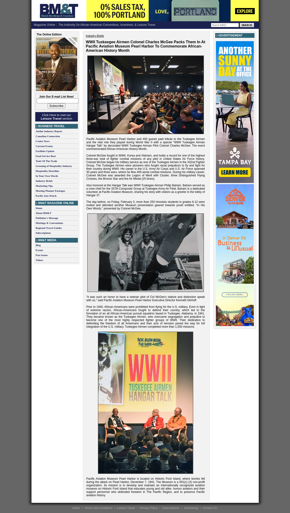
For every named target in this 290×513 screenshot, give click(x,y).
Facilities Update (45, 151)
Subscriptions (43, 232)
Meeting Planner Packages (50, 190)
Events (39, 250)
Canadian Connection (48, 136)
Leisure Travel (126, 508)
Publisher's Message (47, 218)
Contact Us (210, 508)
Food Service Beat (46, 156)
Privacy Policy (148, 508)
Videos (39, 260)
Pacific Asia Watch (46, 195)
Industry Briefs (44, 180)
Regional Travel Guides (49, 227)
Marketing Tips (44, 185)
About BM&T (43, 213)
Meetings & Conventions (49, 223)
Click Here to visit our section (56, 116)
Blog (38, 245)
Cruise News (43, 141)
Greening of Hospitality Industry (54, 166)
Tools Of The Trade (46, 161)
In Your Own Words (47, 175)
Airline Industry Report (49, 131)
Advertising (191, 508)
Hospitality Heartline (47, 171)
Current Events (44, 146)
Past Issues (42, 255)
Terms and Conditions (98, 508)
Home (39, 208)
